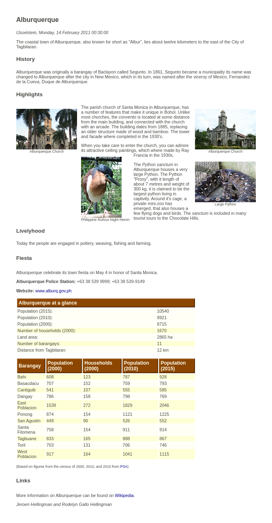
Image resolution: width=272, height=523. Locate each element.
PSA (124, 467)
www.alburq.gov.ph (53, 290)
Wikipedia (124, 495)
